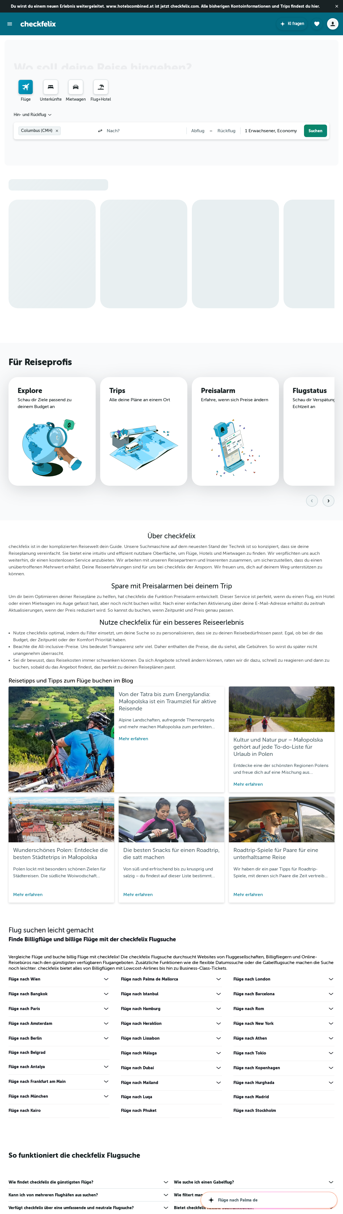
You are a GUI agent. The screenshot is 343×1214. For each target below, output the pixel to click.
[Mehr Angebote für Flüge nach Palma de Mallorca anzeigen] (218, 979)
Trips (117, 391)
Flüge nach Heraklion (141, 1023)
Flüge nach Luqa (136, 1097)
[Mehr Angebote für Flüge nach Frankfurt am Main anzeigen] (106, 1081)
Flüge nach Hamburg (141, 1008)
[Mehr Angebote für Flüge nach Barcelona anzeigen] (331, 993)
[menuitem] (26, 91)
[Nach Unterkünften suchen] (50, 87)
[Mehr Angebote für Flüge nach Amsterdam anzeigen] (106, 1023)
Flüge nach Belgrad (27, 1052)
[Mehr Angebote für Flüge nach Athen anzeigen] (331, 1038)
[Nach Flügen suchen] (25, 87)
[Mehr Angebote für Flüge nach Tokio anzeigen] (331, 1053)
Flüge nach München (28, 1096)
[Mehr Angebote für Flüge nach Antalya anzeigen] (106, 1066)
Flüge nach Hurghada (253, 1082)
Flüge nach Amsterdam (30, 1023)
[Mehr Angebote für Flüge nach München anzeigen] (106, 1096)
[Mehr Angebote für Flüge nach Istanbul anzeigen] (218, 993)
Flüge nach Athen (250, 1038)
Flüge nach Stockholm (254, 1110)
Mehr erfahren (133, 738)
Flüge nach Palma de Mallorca (149, 979)
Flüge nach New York (253, 1023)
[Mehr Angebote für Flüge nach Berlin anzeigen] (106, 1038)
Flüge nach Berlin (25, 1038)
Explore (30, 391)
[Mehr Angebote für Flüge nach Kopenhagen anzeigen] (331, 1067)
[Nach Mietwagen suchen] (75, 87)
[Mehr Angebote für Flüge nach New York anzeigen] (331, 1023)
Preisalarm (218, 391)
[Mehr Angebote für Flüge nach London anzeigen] (331, 979)
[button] (336, 6)
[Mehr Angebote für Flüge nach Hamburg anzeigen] (218, 1008)
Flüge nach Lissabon (140, 1038)
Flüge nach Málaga (139, 1053)
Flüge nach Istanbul (139, 994)
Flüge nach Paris (24, 1008)
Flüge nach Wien (24, 979)
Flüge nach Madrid (251, 1097)
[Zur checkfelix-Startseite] (38, 24)
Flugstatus (310, 391)
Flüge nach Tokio (249, 1053)
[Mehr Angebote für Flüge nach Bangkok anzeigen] (106, 993)
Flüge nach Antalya (27, 1066)
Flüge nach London (251, 979)
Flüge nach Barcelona (254, 994)
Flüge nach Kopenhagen (256, 1068)
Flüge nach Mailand (139, 1082)
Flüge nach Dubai (137, 1068)
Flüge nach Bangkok (28, 994)
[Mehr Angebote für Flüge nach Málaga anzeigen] (218, 1053)
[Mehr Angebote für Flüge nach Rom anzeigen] (331, 1008)
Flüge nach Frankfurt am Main (37, 1081)
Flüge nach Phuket (139, 1110)
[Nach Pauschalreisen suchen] (100, 87)
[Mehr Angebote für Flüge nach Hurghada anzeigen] (331, 1082)
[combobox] (33, 115)
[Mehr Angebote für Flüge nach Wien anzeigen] (106, 979)
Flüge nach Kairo (25, 1110)
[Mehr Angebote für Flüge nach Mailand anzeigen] (218, 1082)
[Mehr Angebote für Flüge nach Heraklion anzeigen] (218, 1023)
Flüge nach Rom (248, 1008)
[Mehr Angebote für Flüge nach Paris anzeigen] (106, 1008)
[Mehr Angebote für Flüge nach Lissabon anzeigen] (218, 1038)
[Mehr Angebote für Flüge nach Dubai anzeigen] (218, 1067)
